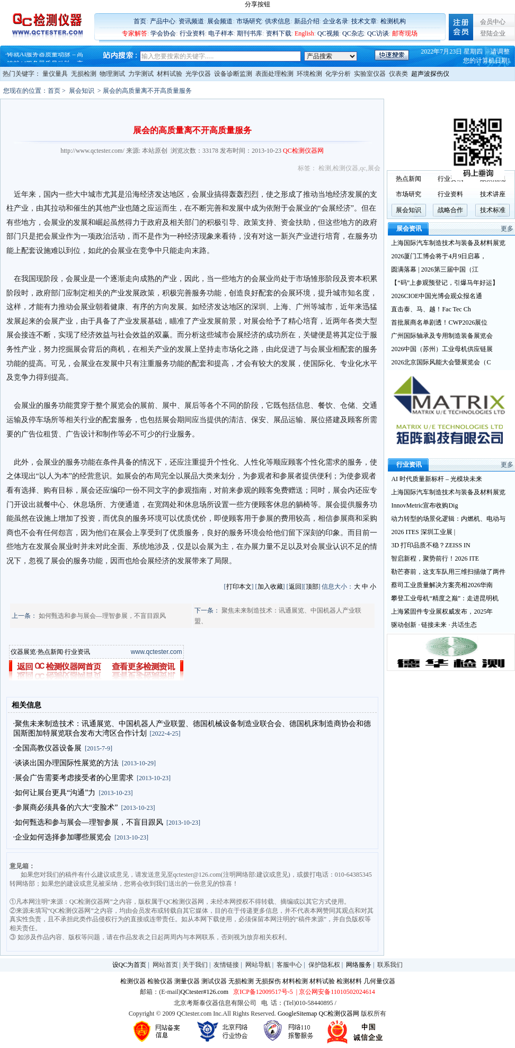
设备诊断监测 (233, 73)
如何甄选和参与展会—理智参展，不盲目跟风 (102, 615)
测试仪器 (214, 981)
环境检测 (309, 73)
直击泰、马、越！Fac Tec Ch (430, 309)
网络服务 (358, 964)
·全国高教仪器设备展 (47, 748)
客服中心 (289, 964)
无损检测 (83, 73)
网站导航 (258, 964)
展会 (374, 168)
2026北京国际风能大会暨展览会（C (441, 362)
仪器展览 (23, 652)
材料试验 (169, 73)
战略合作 (450, 210)
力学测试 (141, 73)
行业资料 (192, 33)
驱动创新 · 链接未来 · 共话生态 (434, 624)
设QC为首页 (129, 964)
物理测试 (112, 73)
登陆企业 (492, 33)
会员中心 (492, 21)
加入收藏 (270, 586)
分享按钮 (257, 4)
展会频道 (220, 21)
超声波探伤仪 (430, 73)
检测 (324, 168)
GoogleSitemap (297, 1013)
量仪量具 (55, 73)
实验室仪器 (370, 73)
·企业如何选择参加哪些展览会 (62, 837)
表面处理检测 (274, 73)
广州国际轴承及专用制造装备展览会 (442, 335)
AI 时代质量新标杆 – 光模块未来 (436, 479)
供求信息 (277, 21)
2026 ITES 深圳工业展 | (423, 532)
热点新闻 (50, 652)
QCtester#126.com (204, 991)
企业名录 (335, 21)
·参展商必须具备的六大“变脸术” (65, 807)
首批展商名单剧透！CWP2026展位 (439, 322)
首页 (140, 21)
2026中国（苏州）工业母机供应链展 (442, 349)
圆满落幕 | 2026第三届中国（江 (434, 269)
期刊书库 (249, 33)
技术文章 (364, 21)
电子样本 (221, 33)
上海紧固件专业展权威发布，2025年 (442, 611)
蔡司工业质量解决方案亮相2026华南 (442, 585)
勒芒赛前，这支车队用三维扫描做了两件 (448, 571)
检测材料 (349, 981)
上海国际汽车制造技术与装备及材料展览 (448, 243)
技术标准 (492, 210)
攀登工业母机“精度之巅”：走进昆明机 (445, 598)
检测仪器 (345, 168)
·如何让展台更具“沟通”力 (54, 793)
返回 (295, 586)
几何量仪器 (379, 981)
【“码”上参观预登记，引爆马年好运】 (445, 282)
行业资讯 (77, 652)
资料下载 (278, 33)
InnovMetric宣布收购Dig (424, 505)
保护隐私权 (324, 964)
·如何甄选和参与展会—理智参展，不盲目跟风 (88, 822)
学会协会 (163, 33)
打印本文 (239, 586)
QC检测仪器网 (339, 1013)
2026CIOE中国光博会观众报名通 (436, 296)
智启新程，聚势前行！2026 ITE (435, 558)
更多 (507, 228)
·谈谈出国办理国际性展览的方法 (66, 763)
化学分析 (338, 73)
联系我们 (390, 964)
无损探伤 (268, 981)
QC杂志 (353, 33)
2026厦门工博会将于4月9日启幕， (438, 256)
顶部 (312, 586)
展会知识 (81, 90)
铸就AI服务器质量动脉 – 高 (45, 57)
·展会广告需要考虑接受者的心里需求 (73, 778)
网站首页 (165, 964)
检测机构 (393, 21)
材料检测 (295, 981)
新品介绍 (306, 21)
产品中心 (162, 21)
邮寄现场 (405, 33)
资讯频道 (191, 21)
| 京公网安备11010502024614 (335, 991)
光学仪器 (198, 73)
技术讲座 (492, 194)
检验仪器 (160, 981)
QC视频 (328, 33)
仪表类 (398, 73)
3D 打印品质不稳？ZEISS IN (430, 545)
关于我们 (195, 964)
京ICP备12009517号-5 (263, 991)
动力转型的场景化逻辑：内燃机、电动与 (448, 518)
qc (363, 168)
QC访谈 (378, 33)
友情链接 (226, 964)
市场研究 (249, 21)
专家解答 (134, 33)
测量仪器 (187, 981)
